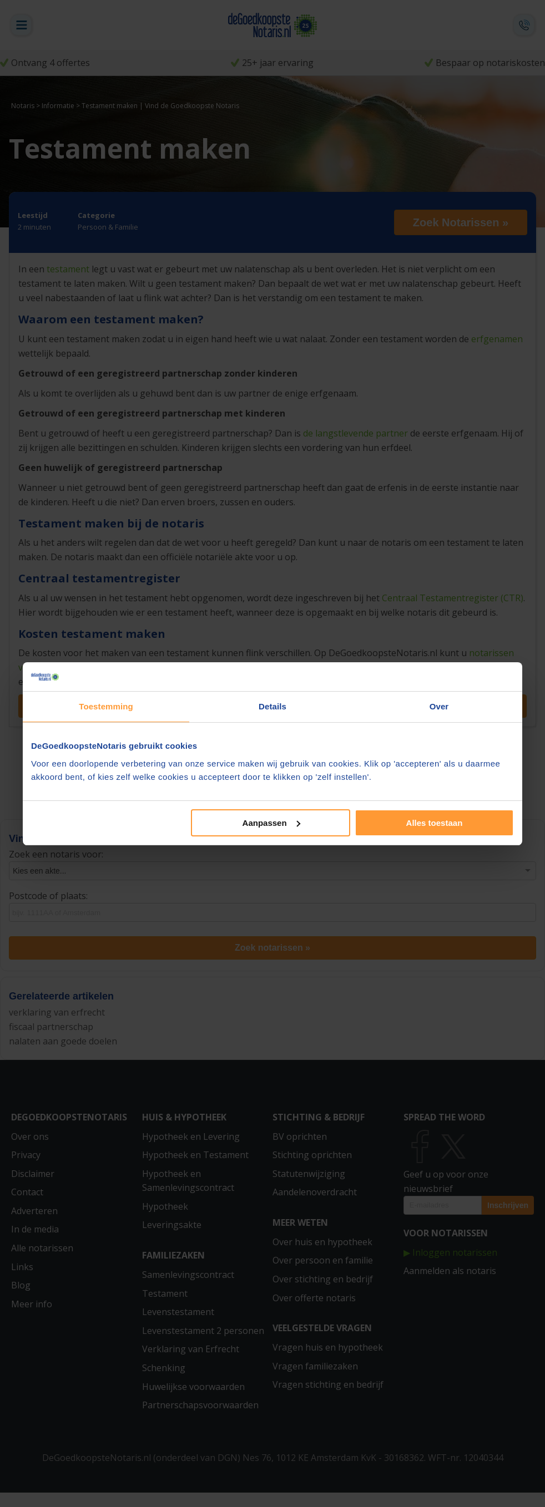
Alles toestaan (434, 823)
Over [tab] (439, 706)
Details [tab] (272, 706)
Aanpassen (271, 823)
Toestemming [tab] (106, 706)
